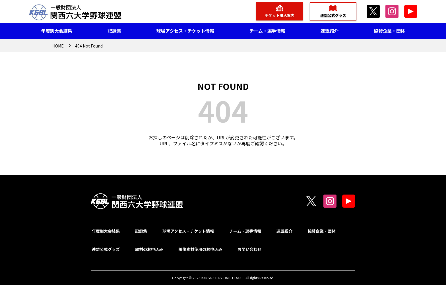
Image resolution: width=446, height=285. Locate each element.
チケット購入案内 (279, 15)
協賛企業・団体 (389, 30)
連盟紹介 (329, 30)
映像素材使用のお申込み (200, 249)
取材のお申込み (149, 249)
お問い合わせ (249, 249)
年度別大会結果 (56, 30)
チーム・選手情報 (267, 30)
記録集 (114, 30)
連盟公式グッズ (333, 15)
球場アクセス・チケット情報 (185, 30)
